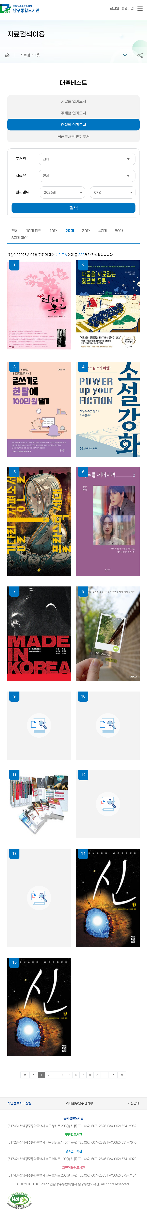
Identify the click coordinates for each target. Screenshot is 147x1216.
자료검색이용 (30, 55)
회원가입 (127, 8)
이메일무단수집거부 (79, 1103)
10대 (53, 231)
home (4, 49)
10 (104, 1075)
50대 (119, 231)
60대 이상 (19, 238)
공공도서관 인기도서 (73, 137)
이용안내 (134, 1103)
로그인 (114, 8)
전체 (14, 231)
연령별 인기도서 (73, 125)
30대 (86, 231)
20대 (69, 231)
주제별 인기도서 (73, 113)
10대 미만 (34, 231)
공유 (140, 55)
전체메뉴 (140, 9)
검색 (73, 208)
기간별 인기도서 (73, 101)
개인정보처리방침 (19, 1103)
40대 (102, 231)
